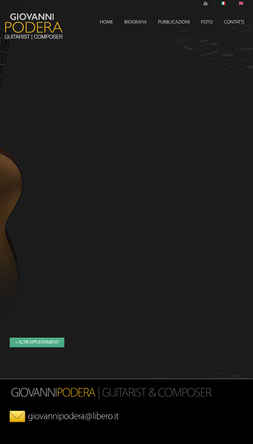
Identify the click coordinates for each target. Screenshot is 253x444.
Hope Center (34, 26)
